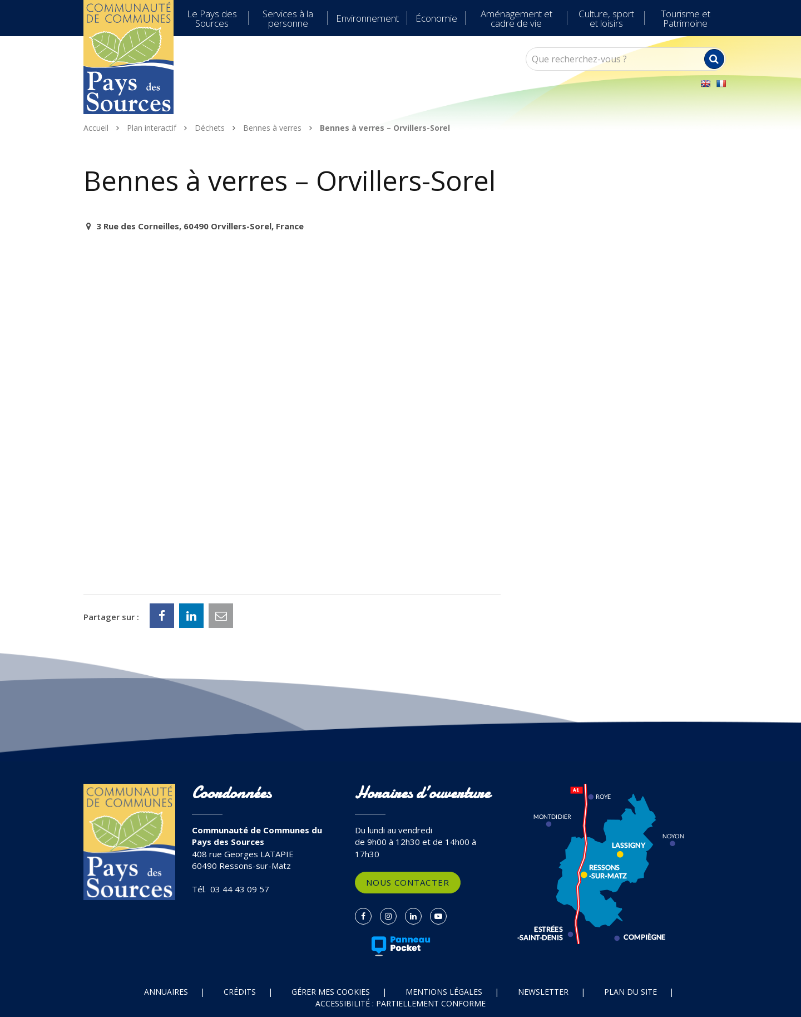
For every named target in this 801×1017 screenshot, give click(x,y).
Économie (436, 18)
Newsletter (543, 991)
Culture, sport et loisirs (606, 18)
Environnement (367, 18)
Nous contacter (407, 882)
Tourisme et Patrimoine (685, 18)
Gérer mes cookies (330, 991)
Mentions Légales (444, 991)
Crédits (240, 991)
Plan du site (630, 991)
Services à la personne (288, 18)
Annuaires (166, 991)
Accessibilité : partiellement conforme (400, 1003)
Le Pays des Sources (212, 18)
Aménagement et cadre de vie (516, 18)
